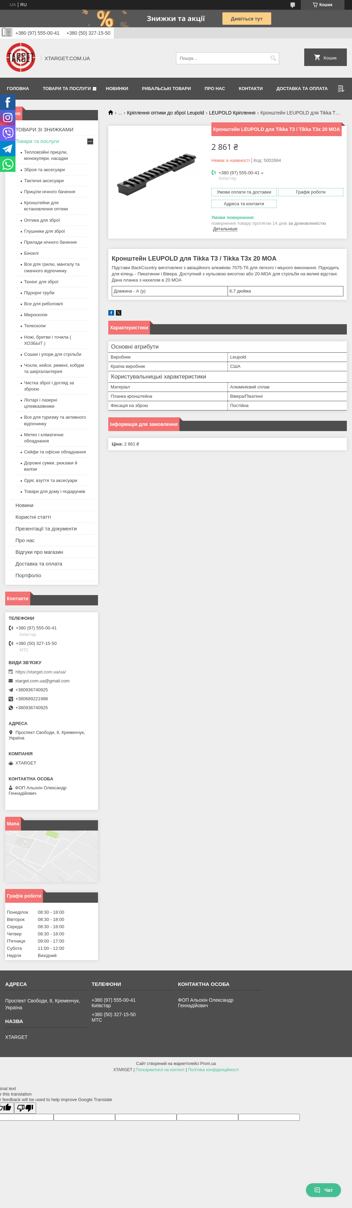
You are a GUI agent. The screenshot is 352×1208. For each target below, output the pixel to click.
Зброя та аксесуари (44, 169)
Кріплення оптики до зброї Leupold (165, 113)
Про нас (215, 88)
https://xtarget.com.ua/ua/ (40, 671)
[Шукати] (273, 58)
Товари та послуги (67, 88)
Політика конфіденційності (213, 1069)
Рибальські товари (166, 88)
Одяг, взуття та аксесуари (50, 480)
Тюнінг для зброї (41, 281)
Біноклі (31, 253)
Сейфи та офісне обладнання (55, 451)
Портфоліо (28, 575)
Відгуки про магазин (39, 552)
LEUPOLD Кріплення (232, 113)
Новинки (117, 88)
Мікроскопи (35, 314)
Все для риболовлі (43, 303)
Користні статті (33, 517)
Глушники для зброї (44, 231)
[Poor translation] (25, 1108)
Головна (18, 88)
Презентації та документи (46, 528)
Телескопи (35, 325)
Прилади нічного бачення (50, 242)
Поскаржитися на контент (160, 1069)
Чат (323, 1190)
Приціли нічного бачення (49, 191)
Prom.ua (208, 1063)
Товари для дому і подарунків (54, 491)
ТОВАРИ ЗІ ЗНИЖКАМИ (44, 129)
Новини (24, 505)
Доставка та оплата (302, 88)
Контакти (251, 88)
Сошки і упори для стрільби (52, 354)
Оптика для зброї (42, 220)
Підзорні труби (39, 292)
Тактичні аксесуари (44, 180)
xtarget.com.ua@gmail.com (42, 680)
